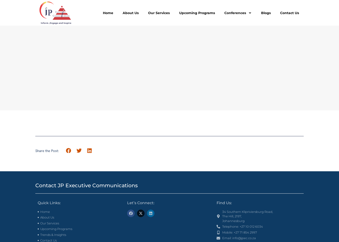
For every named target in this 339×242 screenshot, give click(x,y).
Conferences (238, 13)
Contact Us (289, 13)
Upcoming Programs (197, 13)
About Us (131, 13)
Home (108, 13)
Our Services (159, 13)
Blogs (266, 13)
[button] (68, 150)
